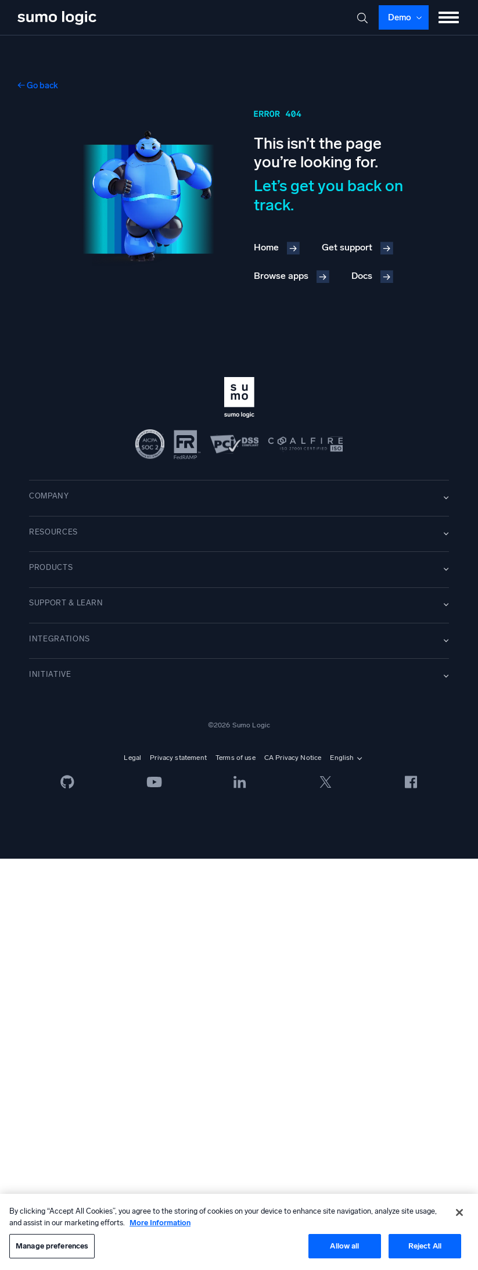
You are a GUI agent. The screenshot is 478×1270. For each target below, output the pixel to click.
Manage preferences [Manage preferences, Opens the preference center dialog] (52, 1246)
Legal (132, 757)
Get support (347, 247)
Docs (361, 275)
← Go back (37, 85)
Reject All (424, 1246)
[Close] (459, 1212)
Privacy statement (178, 757)
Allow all (344, 1246)
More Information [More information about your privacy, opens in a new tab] (160, 1222)
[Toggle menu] (449, 17)
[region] (239, 1232)
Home (266, 247)
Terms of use (235, 757)
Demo (399, 17)
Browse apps (281, 275)
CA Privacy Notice (293, 757)
